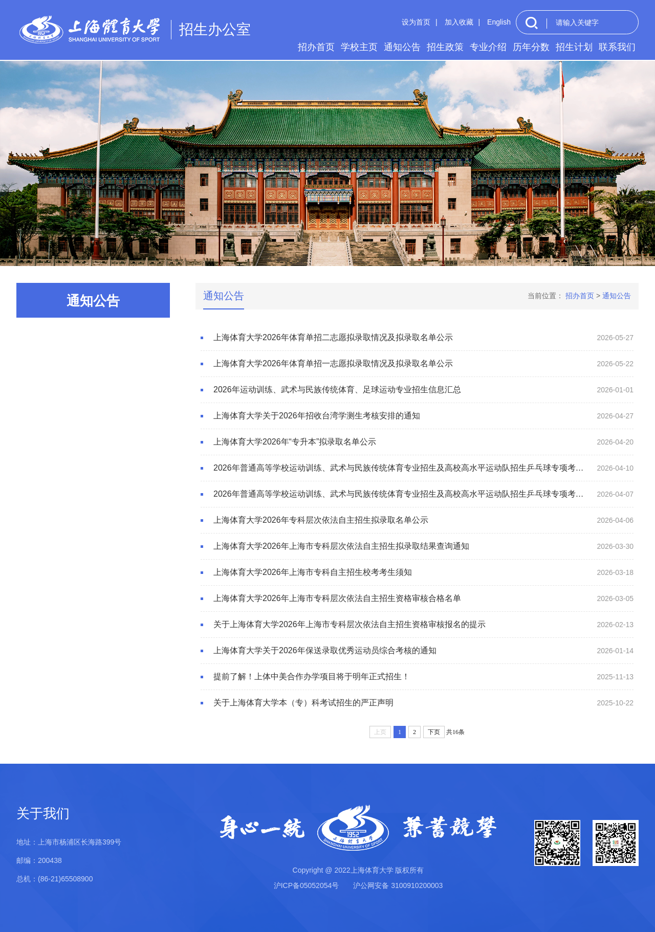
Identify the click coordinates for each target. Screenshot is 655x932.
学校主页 (359, 47)
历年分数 (531, 47)
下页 (434, 732)
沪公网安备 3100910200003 (398, 885)
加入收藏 (459, 22)
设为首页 (416, 22)
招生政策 (445, 47)
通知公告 (402, 47)
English (499, 22)
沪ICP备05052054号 (306, 885)
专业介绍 (488, 47)
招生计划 (574, 47)
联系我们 (617, 47)
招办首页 (316, 47)
